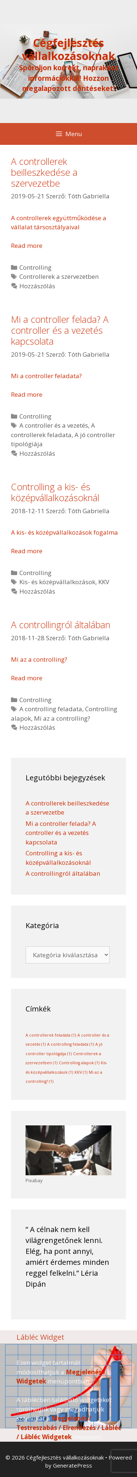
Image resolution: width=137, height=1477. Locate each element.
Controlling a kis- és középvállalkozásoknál (55, 492)
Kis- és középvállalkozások (57, 582)
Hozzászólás (37, 286)
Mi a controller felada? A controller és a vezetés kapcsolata (60, 330)
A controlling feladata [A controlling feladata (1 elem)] (70, 1044)
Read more (26, 245)
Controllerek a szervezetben (59, 276)
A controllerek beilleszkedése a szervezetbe (44, 172)
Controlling (35, 267)
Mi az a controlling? (62, 718)
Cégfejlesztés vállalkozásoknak (68, 49)
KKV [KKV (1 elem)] (81, 1072)
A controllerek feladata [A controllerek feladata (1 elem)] (51, 1035)
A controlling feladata (50, 709)
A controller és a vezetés (53, 425)
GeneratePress (72, 1465)
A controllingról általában (60, 624)
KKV (103, 582)
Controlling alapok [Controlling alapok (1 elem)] (79, 1062)
